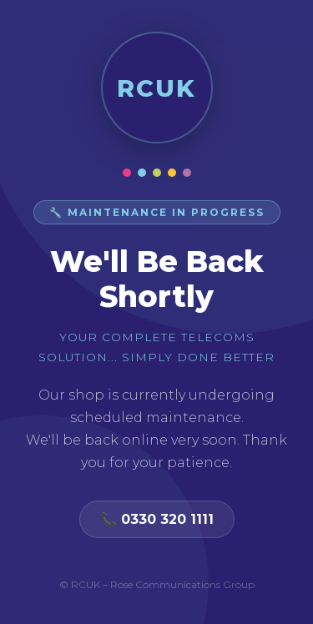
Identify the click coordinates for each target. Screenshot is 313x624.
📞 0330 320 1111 (157, 519)
